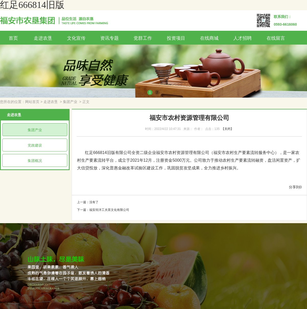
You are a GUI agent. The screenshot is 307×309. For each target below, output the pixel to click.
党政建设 (35, 145)
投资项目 (176, 38)
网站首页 (32, 102)
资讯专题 (109, 38)
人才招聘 (242, 38)
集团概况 (35, 161)
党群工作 (143, 38)
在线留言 (276, 38)
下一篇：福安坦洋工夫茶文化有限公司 (103, 210)
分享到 (294, 187)
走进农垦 (43, 38)
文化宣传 (76, 38)
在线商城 (209, 38)
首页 (13, 38)
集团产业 (70, 102)
